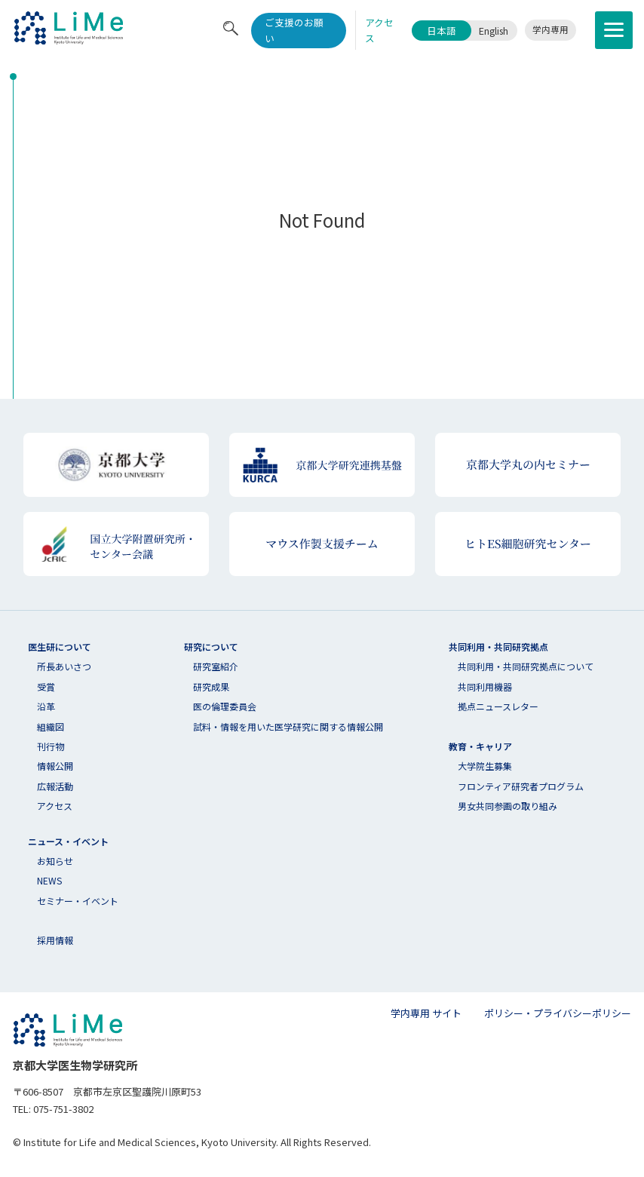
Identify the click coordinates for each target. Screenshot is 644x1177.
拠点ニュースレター (498, 706)
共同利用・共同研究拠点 (498, 646)
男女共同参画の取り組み (507, 805)
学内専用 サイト (426, 1013)
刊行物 (50, 746)
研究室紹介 (215, 666)
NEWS (49, 880)
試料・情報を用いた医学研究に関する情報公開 (288, 726)
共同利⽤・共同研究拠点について (525, 666)
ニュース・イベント (68, 841)
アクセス (54, 805)
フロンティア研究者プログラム (521, 786)
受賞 (46, 686)
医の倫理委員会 (224, 706)
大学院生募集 (485, 765)
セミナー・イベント (77, 900)
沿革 (46, 706)
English (493, 30)
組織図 (50, 726)
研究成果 (211, 686)
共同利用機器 (485, 686)
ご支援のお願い (294, 30)
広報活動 (55, 786)
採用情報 (55, 939)
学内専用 (550, 29)
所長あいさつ (64, 666)
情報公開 (55, 765)
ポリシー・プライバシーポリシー (557, 1013)
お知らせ (55, 860)
